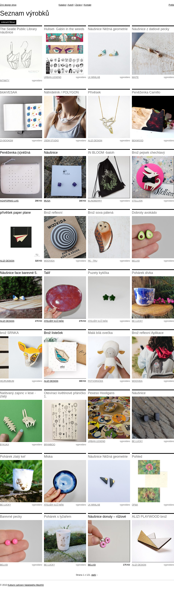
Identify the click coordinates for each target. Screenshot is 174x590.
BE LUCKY (137, 321)
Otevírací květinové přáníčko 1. (65, 394)
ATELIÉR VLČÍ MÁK (54, 321)
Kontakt (87, 5)
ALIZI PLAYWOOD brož (149, 516)
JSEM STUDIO (51, 140)
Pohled (137, 456)
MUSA (47, 201)
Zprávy (78, 5)
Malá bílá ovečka (100, 333)
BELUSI (136, 261)
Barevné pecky (11, 516)
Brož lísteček (53, 333)
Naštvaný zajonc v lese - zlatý (18, 394)
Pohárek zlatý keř (12, 456)
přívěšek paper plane (15, 212)
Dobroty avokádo (144, 212)
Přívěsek (94, 92)
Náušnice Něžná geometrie (108, 29)
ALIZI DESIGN (95, 140)
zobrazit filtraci (8, 22)
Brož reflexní (53, 212)
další (93, 575)
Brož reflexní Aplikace (148, 333)
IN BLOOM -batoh (101, 152)
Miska (48, 456)
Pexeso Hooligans (101, 393)
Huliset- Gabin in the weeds (64, 29)
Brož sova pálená (100, 212)
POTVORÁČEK (95, 381)
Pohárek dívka (142, 273)
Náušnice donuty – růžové (107, 516)
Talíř (47, 273)
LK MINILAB (94, 77)
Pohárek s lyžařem (57, 516)
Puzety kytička (98, 273)
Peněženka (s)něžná (15, 152)
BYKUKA (4, 444)
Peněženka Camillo (146, 92)
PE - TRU (92, 261)
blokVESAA (8, 92)
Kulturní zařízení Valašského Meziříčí (26, 585)
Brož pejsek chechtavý (148, 152)
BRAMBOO (49, 444)
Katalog (62, 5)
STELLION (137, 201)
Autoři (70, 5)
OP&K (135, 505)
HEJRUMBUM (7, 381)
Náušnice (51, 152)
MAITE (135, 77)
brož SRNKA (9, 333)
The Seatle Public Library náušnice (18, 30)
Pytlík (171, 5)
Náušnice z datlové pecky (150, 29)
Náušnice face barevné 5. (18, 273)
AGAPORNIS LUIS (9, 201)
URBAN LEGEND (52, 77)
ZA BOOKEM (6, 140)
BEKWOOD (137, 140)
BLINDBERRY (95, 201)
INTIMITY (4, 80)
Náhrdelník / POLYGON (61, 92)
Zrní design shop (8, 5)
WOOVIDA (49, 261)
